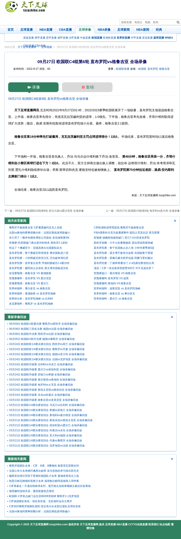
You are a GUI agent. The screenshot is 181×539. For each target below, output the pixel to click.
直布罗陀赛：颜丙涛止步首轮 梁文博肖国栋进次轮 (38, 268)
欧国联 (142, 68)
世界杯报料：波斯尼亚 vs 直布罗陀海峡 (117, 288)
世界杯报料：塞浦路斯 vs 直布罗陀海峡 (32, 293)
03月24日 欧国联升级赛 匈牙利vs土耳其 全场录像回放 (41, 384)
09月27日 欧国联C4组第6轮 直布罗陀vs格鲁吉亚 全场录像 (48, 98)
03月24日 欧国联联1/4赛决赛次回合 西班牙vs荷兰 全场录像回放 (46, 344)
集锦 (90, 87)
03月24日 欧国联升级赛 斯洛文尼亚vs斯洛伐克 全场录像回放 (45, 389)
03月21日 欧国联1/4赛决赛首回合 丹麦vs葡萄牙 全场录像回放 (45, 440)
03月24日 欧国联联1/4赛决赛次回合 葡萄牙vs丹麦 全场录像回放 (46, 349)
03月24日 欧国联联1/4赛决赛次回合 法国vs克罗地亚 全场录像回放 (48, 359)
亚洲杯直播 (109, 37)
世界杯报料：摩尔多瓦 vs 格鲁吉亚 (29, 288)
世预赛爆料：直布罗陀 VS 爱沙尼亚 (30, 278)
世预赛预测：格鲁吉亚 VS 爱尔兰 (29, 283)
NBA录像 (104, 29)
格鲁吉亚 (164, 68)
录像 (36, 87)
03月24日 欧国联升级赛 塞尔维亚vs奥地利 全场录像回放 (42, 379)
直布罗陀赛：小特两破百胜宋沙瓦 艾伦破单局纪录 (38, 258)
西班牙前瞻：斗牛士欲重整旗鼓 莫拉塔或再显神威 (123, 242)
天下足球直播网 (39, 524)
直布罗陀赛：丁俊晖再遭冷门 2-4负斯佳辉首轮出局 (124, 263)
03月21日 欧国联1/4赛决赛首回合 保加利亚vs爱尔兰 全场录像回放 (48, 425)
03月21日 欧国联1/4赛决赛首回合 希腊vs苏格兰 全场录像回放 (45, 410)
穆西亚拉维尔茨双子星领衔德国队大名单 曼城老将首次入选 (44, 475)
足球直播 (26, 29)
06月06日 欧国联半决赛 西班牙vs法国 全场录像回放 (39, 333)
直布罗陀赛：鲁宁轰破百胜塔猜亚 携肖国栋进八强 (38, 252)
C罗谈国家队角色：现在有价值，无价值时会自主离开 (40, 501)
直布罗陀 (152, 68)
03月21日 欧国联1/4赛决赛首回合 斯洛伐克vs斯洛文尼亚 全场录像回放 (50, 420)
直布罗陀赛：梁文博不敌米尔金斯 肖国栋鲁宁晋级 (123, 252)
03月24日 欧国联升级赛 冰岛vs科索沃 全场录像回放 (39, 394)
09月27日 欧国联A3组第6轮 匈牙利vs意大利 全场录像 (147, 210)
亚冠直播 (147, 37)
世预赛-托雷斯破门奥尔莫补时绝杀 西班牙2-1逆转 (38, 242)
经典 (159, 29)
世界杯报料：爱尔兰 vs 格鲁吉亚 (113, 298)
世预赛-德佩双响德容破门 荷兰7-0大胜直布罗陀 (122, 237)
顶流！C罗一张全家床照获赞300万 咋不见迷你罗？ (124, 268)
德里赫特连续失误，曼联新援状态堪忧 (31, 491)
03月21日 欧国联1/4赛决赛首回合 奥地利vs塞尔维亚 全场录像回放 (48, 415)
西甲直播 (40, 37)
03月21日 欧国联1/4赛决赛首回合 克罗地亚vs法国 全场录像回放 (46, 445)
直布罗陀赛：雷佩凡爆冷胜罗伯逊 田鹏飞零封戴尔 (123, 258)
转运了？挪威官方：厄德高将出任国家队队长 (35, 247)
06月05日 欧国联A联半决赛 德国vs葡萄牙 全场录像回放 (42, 339)
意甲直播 (51, 37)
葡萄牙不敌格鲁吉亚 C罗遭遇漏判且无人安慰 (35, 227)
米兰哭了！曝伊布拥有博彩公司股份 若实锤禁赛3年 (39, 237)
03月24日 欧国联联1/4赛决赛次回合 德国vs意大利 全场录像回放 (46, 354)
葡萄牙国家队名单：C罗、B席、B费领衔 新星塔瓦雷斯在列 (44, 465)
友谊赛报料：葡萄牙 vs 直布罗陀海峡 (31, 303)
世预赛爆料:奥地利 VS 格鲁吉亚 (112, 283)
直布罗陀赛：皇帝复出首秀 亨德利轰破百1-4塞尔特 (39, 263)
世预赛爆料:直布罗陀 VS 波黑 (111, 278)
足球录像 (85, 29)
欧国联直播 (122, 68)
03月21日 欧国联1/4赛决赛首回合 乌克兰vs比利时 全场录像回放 (46, 405)
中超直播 (85, 37)
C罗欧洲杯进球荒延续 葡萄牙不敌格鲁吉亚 (119, 227)
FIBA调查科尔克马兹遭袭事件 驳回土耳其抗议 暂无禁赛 (126, 232)
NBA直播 (45, 29)
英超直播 (28, 37)
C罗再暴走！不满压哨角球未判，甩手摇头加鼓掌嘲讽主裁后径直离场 (50, 486)
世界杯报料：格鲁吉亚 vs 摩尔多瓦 (114, 293)
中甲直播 (136, 37)
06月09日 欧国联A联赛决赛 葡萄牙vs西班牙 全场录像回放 (43, 323)
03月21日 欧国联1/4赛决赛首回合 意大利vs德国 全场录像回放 (45, 435)
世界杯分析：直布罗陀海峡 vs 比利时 (31, 298)
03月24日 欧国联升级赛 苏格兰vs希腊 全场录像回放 (39, 374)
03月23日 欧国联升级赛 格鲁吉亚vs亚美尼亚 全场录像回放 (43, 399)
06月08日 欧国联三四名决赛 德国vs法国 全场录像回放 (41, 328)
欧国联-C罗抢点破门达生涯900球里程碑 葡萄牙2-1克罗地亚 (44, 496)
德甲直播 (62, 37)
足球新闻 (123, 29)
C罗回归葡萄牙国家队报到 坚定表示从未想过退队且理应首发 (45, 506)
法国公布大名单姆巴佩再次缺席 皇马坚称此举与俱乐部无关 (44, 470)
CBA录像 (40, 45)
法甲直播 (74, 37)
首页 (11, 29)
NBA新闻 (142, 29)
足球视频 (46, 47)
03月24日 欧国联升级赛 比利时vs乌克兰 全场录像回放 (41, 364)
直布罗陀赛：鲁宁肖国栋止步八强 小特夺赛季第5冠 (124, 247)
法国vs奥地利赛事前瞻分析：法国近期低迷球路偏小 (39, 232)
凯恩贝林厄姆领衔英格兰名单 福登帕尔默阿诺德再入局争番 (44, 480)
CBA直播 (65, 29)
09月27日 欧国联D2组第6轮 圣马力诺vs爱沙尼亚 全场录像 (49, 210)
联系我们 (153, 524)
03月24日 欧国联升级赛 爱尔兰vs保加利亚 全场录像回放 (42, 369)
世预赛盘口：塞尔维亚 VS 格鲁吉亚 (115, 273)
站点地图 (165, 524)
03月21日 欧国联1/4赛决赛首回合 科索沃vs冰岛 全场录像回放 (45, 430)
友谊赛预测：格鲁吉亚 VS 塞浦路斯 (30, 273)
